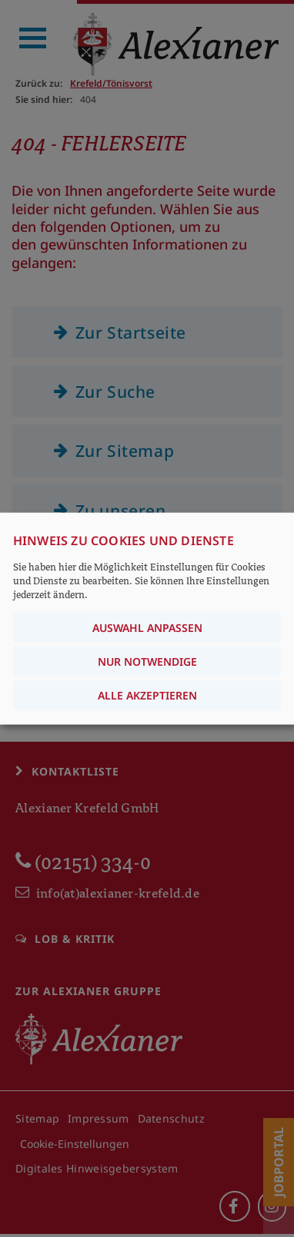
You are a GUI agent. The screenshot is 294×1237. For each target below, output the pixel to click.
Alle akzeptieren (147, 695)
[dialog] (147, 618)
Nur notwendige (147, 661)
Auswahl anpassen (147, 627)
